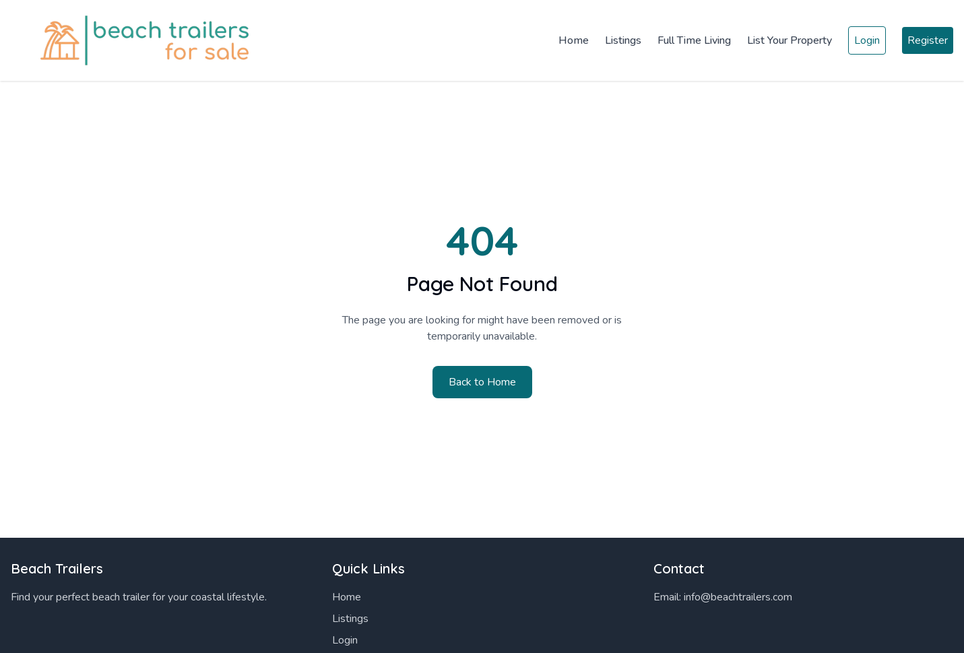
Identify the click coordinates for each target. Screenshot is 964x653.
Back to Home (482, 382)
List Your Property (789, 40)
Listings (623, 40)
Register (927, 40)
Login (867, 40)
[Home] (135, 40)
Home (573, 40)
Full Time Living (694, 40)
